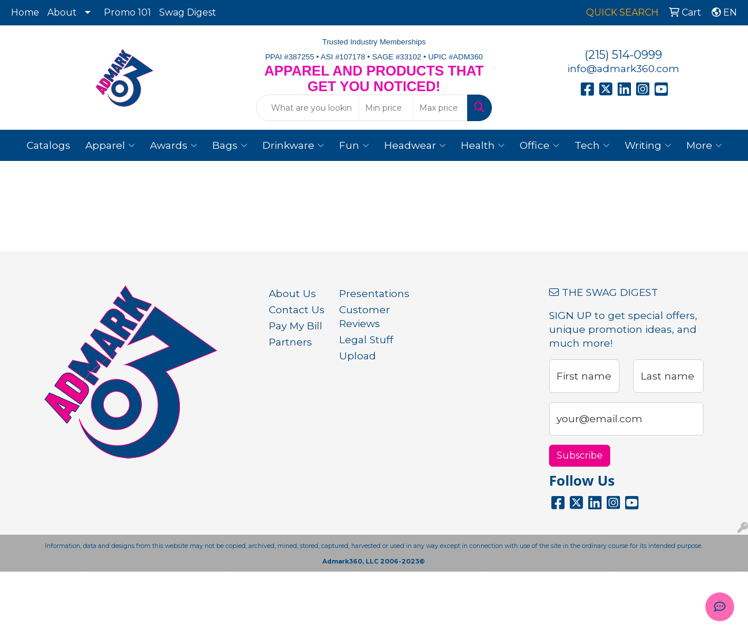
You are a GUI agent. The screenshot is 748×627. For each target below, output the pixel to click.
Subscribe (580, 455)
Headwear (415, 145)
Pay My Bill (295, 326)
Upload (357, 356)
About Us (292, 293)
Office (539, 145)
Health (483, 145)
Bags (229, 145)
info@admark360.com (623, 68)
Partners (290, 342)
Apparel (110, 145)
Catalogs (48, 145)
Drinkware (293, 145)
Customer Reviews (364, 316)
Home (25, 12)
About (62, 12)
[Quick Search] (307, 108)
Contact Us (297, 309)
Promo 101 (127, 12)
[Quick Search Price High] (440, 108)
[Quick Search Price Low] (386, 108)
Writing (648, 145)
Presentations (367, 293)
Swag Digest (187, 12)
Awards (173, 145)
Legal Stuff (366, 339)
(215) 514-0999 (623, 55)
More (704, 145)
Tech (592, 145)
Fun (354, 145)
